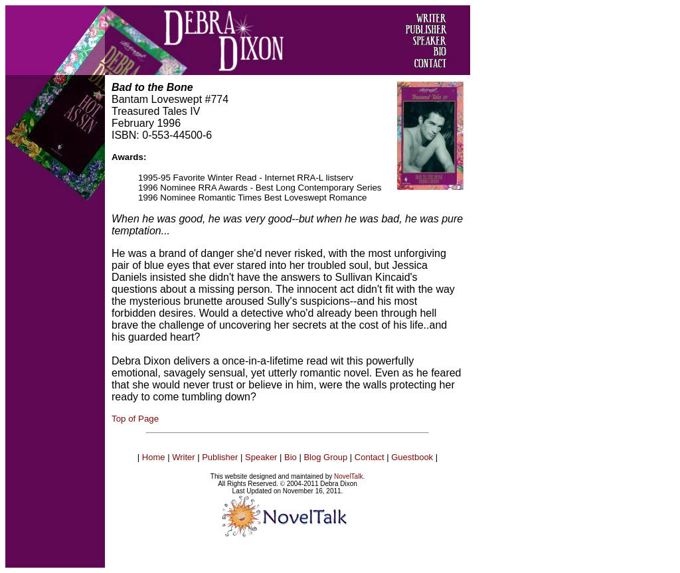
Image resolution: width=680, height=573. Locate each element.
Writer (183, 457)
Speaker (261, 457)
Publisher (220, 457)
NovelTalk (348, 476)
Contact (369, 457)
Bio (290, 457)
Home (153, 457)
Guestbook (412, 457)
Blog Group (325, 457)
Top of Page (135, 419)
